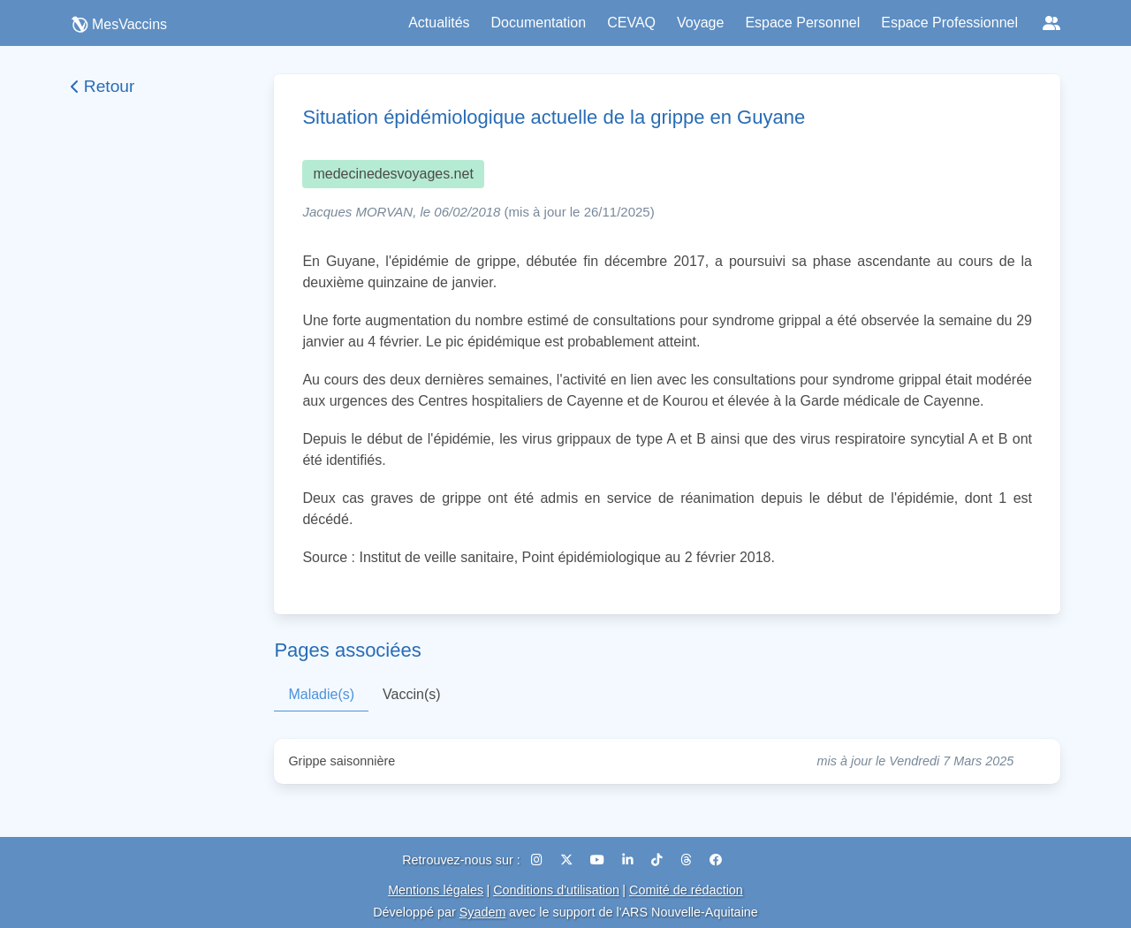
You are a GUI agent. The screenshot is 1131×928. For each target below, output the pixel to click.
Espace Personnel (802, 22)
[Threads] (687, 860)
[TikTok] (658, 860)
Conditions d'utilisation (556, 890)
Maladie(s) (321, 694)
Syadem (482, 912)
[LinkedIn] (629, 860)
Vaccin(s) (412, 694)
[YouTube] (599, 860)
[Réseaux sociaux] (1051, 23)
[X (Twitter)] (568, 860)
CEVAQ (631, 22)
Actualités (438, 22)
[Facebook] (715, 860)
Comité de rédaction (686, 890)
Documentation (539, 22)
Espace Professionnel (949, 22)
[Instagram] (538, 860)
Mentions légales (435, 890)
